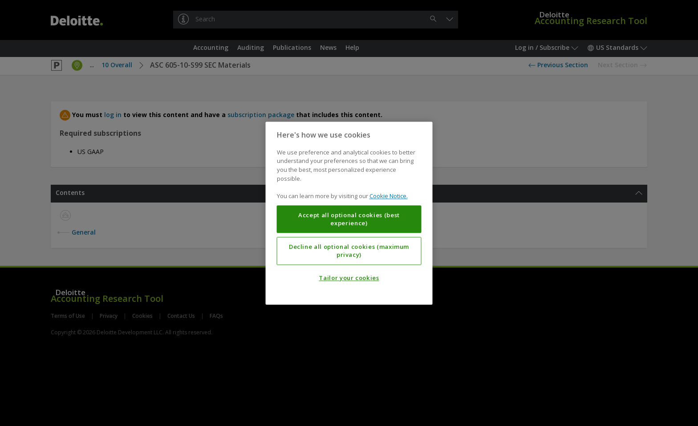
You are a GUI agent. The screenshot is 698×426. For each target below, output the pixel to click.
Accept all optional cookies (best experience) (349, 219)
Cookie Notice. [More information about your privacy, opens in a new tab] (388, 196)
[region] (349, 213)
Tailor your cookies (349, 278)
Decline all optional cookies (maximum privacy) (349, 251)
